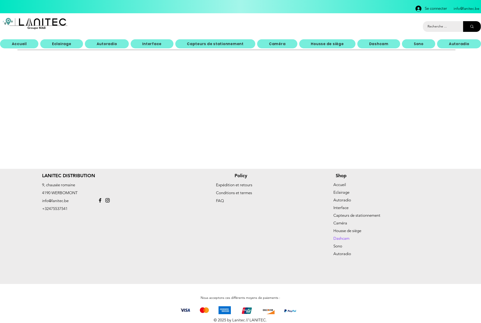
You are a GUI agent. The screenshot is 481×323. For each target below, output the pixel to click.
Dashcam (341, 238)
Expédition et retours (234, 185)
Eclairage (341, 192)
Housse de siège (347, 230)
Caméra (340, 223)
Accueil (339, 184)
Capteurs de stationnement (356, 215)
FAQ (220, 200)
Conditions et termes (234, 192)
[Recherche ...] (440, 26)
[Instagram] (107, 200)
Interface (340, 207)
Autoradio (342, 200)
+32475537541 (55, 208)
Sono (337, 246)
